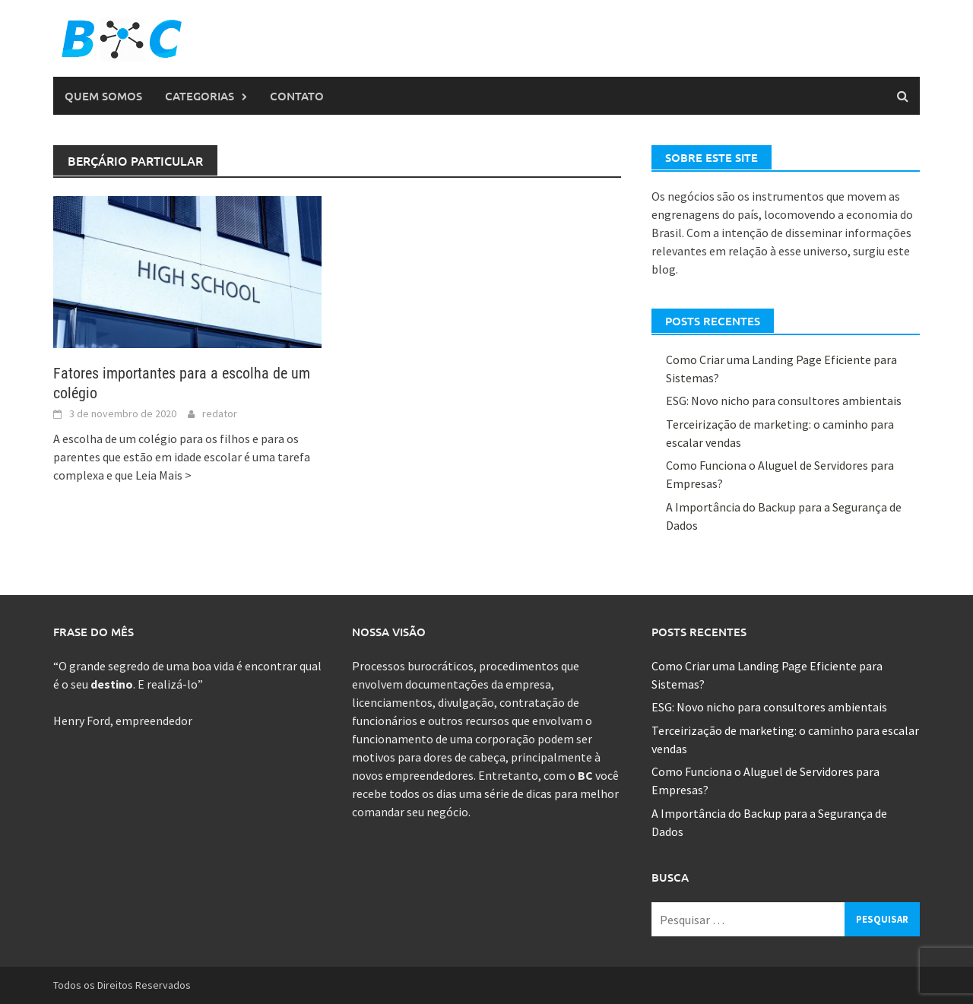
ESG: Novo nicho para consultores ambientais (784, 400)
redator (219, 413)
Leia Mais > (163, 475)
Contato (297, 95)
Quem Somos (103, 95)
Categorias (199, 95)
